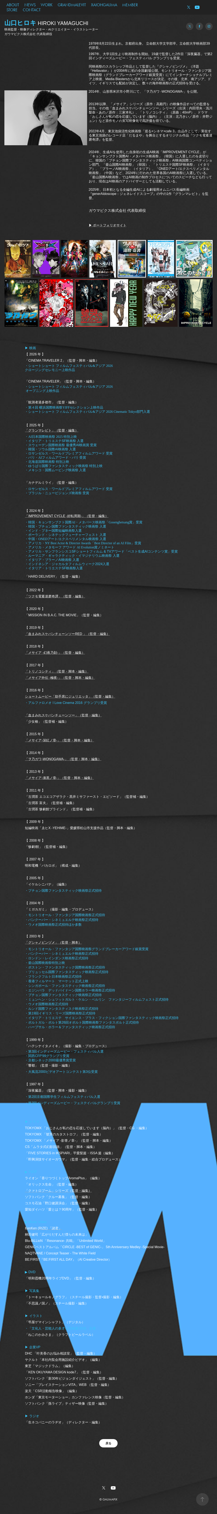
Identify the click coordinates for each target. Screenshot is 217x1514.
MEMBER (130, 4)
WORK (46, 4)
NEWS (30, 4)
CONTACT (32, 9)
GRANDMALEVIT (72, 4)
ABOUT (12, 4)
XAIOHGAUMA (104, 4)
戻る (108, 1443)
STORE (12, 9)
